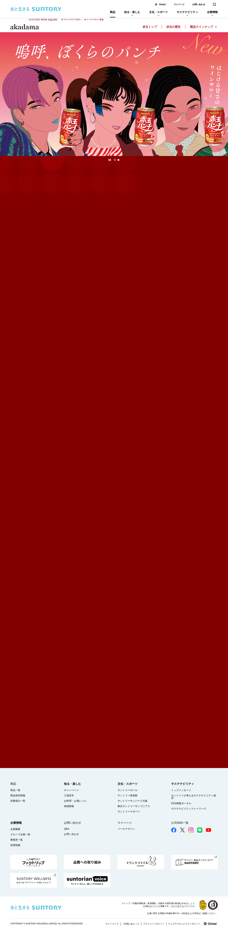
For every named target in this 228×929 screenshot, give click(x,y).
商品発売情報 (17, 795)
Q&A (66, 828)
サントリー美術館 (128, 795)
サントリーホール (128, 790)
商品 (112, 12)
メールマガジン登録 (94, 19)
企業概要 (15, 829)
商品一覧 (15, 790)
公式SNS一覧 (179, 822)
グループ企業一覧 (20, 834)
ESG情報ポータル (181, 803)
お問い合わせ (198, 4)
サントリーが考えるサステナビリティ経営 (193, 796)
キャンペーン (71, 790)
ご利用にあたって (130, 924)
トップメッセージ (181, 790)
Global (162, 4)
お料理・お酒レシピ (75, 800)
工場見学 (69, 795)
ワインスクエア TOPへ (72, 19)
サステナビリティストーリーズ (188, 808)
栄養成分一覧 (17, 800)
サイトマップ (112, 924)
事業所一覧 (16, 839)
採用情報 (15, 845)
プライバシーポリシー (153, 924)
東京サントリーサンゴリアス (134, 806)
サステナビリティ (187, 12)
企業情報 (212, 12)
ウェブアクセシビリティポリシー (184, 924)
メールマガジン (126, 828)
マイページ (179, 4)
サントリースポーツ (129, 811)
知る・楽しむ (132, 12)
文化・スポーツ (158, 12)
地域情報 (69, 806)
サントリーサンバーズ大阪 (132, 800)
